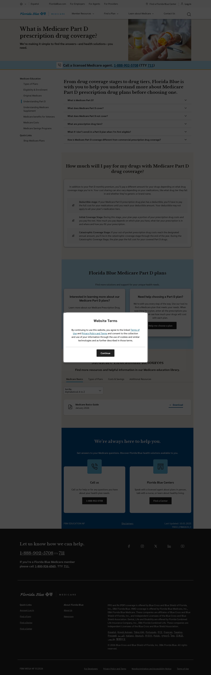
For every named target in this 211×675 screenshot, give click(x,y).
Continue (105, 353)
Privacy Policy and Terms (94, 333)
